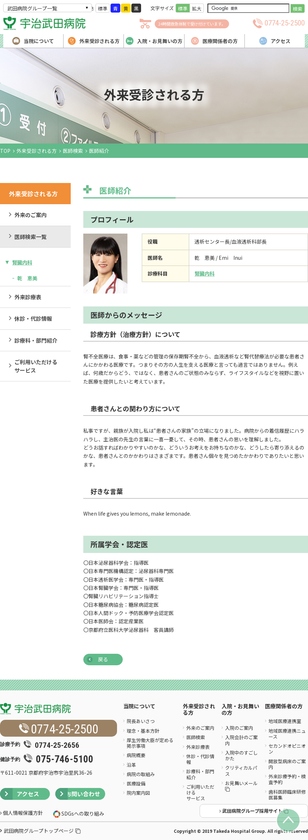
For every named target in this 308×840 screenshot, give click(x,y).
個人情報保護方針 (21, 812)
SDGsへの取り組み (82, 813)
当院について (139, 706)
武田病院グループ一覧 (32, 8)
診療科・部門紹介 (35, 340)
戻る (103, 659)
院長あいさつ (141, 721)
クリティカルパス (241, 770)
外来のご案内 (30, 215)
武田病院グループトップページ (42, 830)
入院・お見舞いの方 (240, 710)
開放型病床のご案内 (287, 764)
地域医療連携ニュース (287, 733)
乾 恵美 (27, 278)
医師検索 (73, 150)
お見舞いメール (242, 786)
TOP (5, 150)
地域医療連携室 (285, 721)
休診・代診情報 (33, 318)
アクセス (19, 794)
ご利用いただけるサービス (35, 366)
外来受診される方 (37, 150)
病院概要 (136, 755)
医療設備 (136, 783)
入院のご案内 (239, 727)
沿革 (131, 764)
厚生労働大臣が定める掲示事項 (150, 743)
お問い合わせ (77, 794)
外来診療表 (27, 297)
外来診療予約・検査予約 (287, 779)
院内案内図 (138, 792)
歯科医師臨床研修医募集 (287, 794)
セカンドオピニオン (287, 748)
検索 (297, 8)
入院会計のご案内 (241, 740)
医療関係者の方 (284, 706)
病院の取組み (141, 774)
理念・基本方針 (143, 730)
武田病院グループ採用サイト (253, 810)
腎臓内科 (22, 262)
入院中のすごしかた (241, 755)
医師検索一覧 (30, 236)
